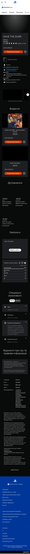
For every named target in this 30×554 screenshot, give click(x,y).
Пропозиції (19, 12)
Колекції (11, 12)
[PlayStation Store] (7, 7)
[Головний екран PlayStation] (15, 2)
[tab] (12, 300)
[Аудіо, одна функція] (15, 308)
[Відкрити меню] (2, 2)
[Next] (27, 94)
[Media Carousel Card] (12, 94)
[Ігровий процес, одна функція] (15, 340)
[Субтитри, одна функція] (15, 316)
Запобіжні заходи (8, 451)
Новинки (4, 12)
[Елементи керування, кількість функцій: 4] (15, 328)
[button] (11, 70)
